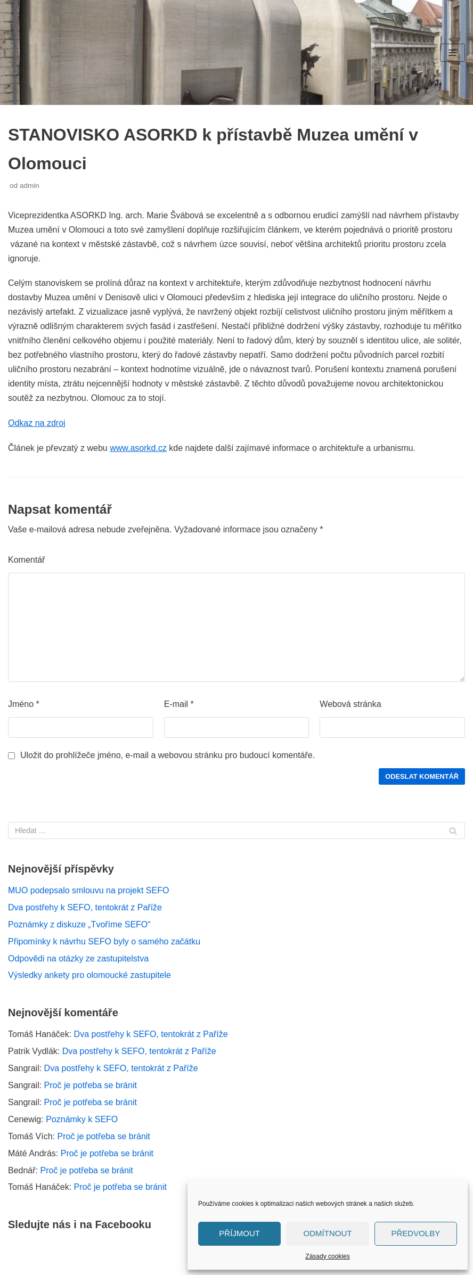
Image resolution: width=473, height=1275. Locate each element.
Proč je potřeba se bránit (90, 1085)
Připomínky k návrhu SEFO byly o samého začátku (104, 941)
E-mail (179, 704)
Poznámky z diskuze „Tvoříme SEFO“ (79, 924)
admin (29, 186)
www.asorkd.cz (138, 448)
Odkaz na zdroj (37, 422)
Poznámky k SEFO (82, 1119)
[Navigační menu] (452, 53)
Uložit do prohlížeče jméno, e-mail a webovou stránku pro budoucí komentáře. (167, 755)
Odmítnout (328, 1233)
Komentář (26, 559)
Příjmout (239, 1233)
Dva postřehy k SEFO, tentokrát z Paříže (85, 907)
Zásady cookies (327, 1256)
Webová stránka (350, 704)
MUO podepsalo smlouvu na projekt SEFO (88, 890)
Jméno (23, 704)
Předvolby (415, 1233)
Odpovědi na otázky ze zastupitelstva (78, 958)
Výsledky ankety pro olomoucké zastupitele (89, 975)
